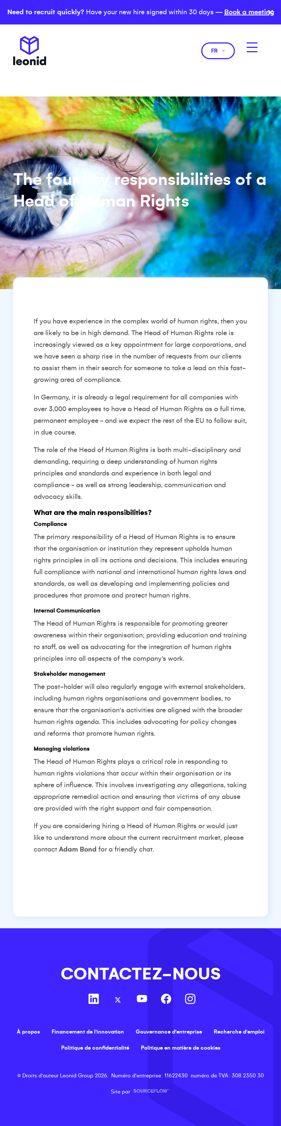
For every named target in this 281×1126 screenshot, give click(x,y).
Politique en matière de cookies (180, 1048)
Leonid (29, 50)
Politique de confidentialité (95, 1048)
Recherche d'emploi (239, 1032)
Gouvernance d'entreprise (169, 1032)
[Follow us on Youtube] (142, 1000)
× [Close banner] (270, 12)
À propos (28, 1032)
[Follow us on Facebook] (166, 1000)
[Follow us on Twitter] (118, 1000)
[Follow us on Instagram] (190, 1000)
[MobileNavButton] (252, 47)
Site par (140, 1092)
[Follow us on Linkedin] (94, 1000)
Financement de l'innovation (88, 1032)
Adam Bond (78, 849)
